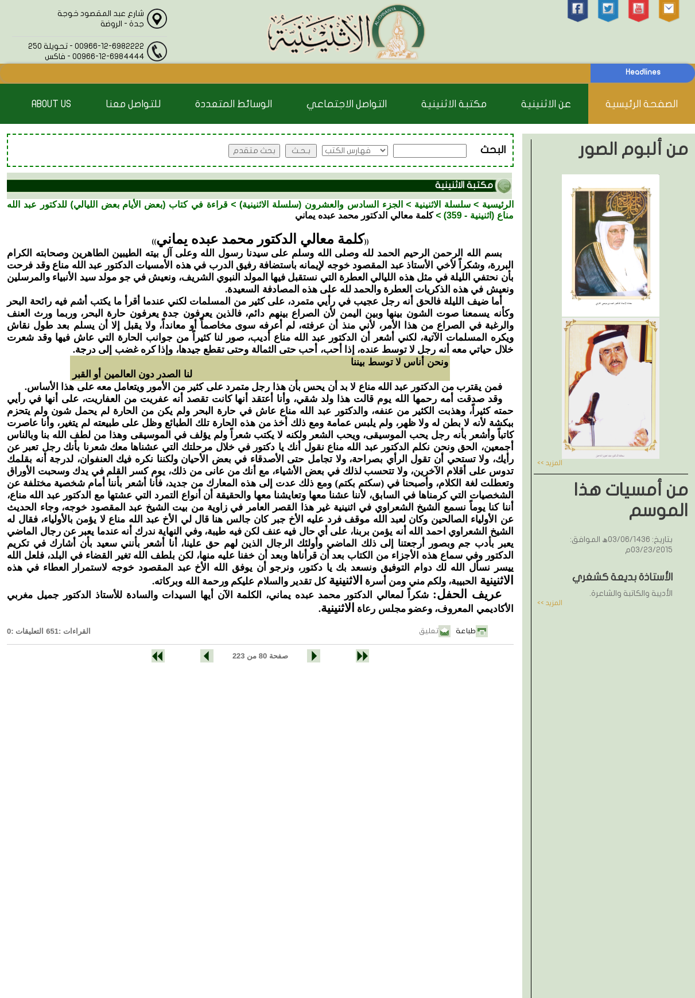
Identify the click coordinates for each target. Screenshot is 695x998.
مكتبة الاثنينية (454, 104)
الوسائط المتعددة (233, 104)
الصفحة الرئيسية (641, 104)
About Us (51, 104)
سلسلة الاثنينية (442, 204)
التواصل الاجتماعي (346, 104)
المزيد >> (550, 462)
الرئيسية (498, 204)
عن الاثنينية (546, 104)
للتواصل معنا (133, 104)
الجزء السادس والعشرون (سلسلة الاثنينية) (321, 204)
